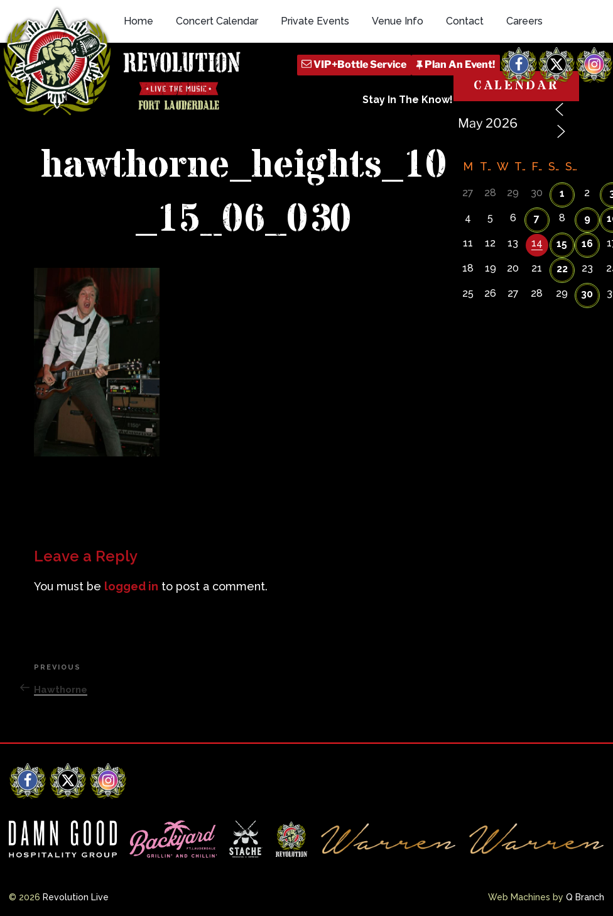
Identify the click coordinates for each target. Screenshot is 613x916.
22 (562, 269)
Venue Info (397, 21)
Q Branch (585, 897)
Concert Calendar (217, 21)
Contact (465, 21)
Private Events (315, 21)
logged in (131, 586)
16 (587, 244)
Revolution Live (76, 897)
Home (138, 21)
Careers (524, 21)
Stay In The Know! (407, 100)
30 (587, 294)
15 (561, 244)
